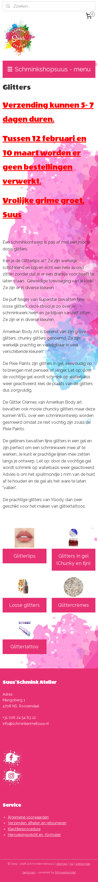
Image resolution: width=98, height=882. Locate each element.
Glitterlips (25, 556)
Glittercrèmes (73, 605)
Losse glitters (24, 605)
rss (71, 864)
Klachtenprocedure (24, 829)
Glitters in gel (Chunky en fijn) (73, 559)
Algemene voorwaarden (28, 817)
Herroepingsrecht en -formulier (34, 835)
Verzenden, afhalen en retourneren (37, 823)
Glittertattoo (24, 646)
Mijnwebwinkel (65, 872)
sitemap (61, 864)
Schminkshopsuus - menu (49, 69)
